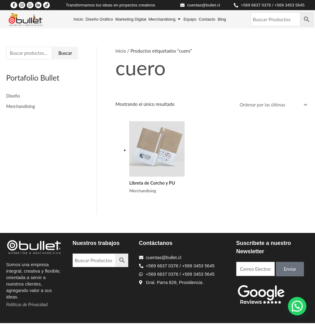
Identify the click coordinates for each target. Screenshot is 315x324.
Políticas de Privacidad (27, 305)
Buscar (65, 53)
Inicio (120, 51)
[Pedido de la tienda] (271, 105)
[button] (297, 306)
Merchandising (21, 106)
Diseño (13, 96)
